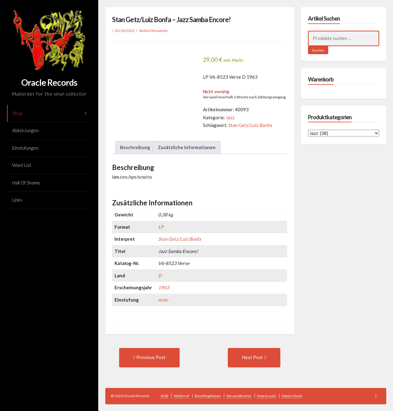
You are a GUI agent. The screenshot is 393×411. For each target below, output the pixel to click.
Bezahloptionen (208, 395)
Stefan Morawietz (153, 30)
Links (17, 200)
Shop (17, 113)
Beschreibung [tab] (135, 147)
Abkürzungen (25, 130)
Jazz (230, 117)
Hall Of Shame (26, 182)
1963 (163, 287)
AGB (164, 395)
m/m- (163, 299)
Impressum (266, 395)
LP (160, 227)
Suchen (318, 50)
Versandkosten (238, 395)
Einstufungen (25, 148)
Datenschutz (292, 395)
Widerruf (181, 395)
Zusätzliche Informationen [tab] (187, 147)
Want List (21, 165)
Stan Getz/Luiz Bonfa (250, 125)
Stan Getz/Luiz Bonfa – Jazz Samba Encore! (171, 19)
